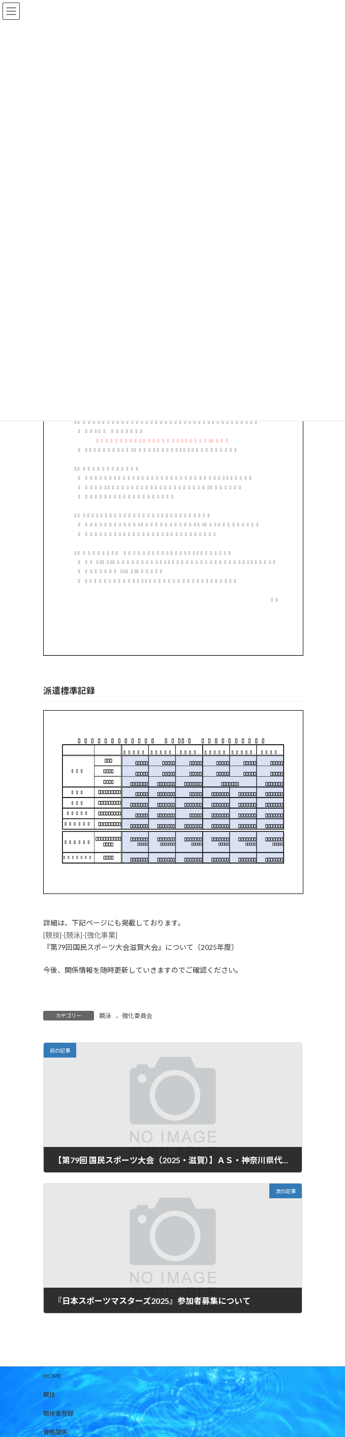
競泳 (105, 1015)
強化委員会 (137, 1015)
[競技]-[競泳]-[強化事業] (80, 935)
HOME (52, 1376)
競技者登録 (58, 1413)
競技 (49, 1394)
